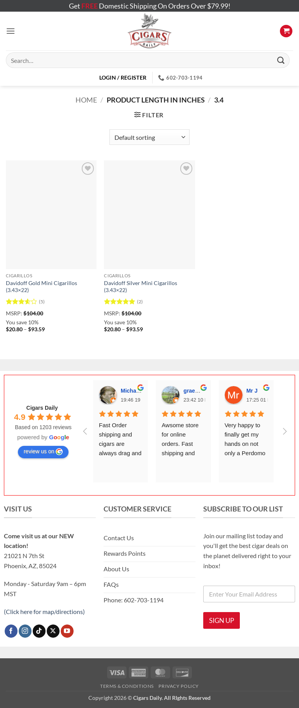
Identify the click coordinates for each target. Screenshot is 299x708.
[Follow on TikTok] (39, 631)
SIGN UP (221, 620)
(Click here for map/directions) (44, 611)
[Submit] (281, 60)
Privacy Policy (178, 686)
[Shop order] (149, 137)
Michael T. (133, 391)
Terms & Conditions (127, 686)
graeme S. (196, 391)
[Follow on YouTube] (67, 631)
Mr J (252, 391)
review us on (43, 451)
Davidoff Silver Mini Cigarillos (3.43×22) (140, 287)
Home (86, 100)
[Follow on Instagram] (25, 631)
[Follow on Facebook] (11, 631)
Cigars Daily (42, 408)
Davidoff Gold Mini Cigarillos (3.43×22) (41, 287)
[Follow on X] (53, 631)
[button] (10, 30)
